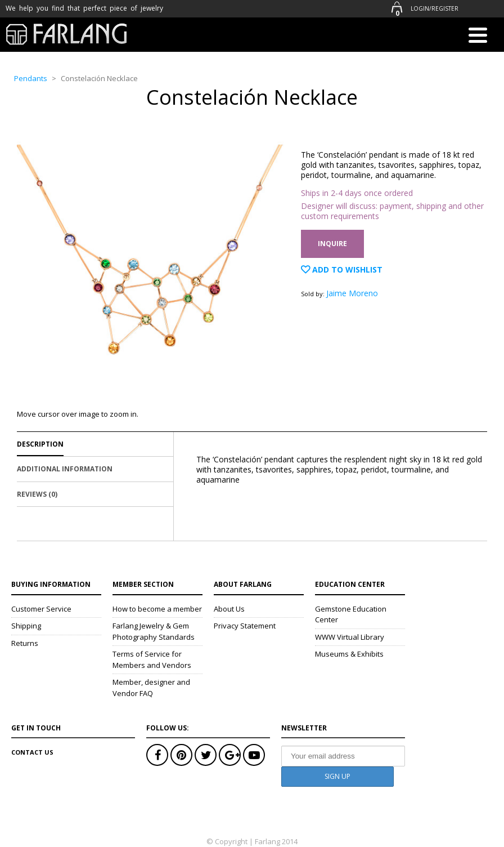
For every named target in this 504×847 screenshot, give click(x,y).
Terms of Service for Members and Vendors (151, 659)
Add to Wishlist (346, 269)
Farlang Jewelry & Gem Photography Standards (153, 631)
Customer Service (41, 609)
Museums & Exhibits (349, 654)
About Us (229, 609)
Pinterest (181, 755)
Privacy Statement (245, 626)
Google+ (230, 755)
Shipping (26, 626)
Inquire (332, 243)
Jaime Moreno (352, 293)
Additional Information (64, 469)
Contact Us (32, 752)
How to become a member (157, 609)
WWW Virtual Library (349, 637)
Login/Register (434, 8)
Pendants (30, 78)
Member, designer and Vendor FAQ (151, 687)
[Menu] (478, 37)
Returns (24, 643)
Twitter (206, 755)
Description (40, 444)
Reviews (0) (37, 494)
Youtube (254, 755)
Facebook (157, 755)
